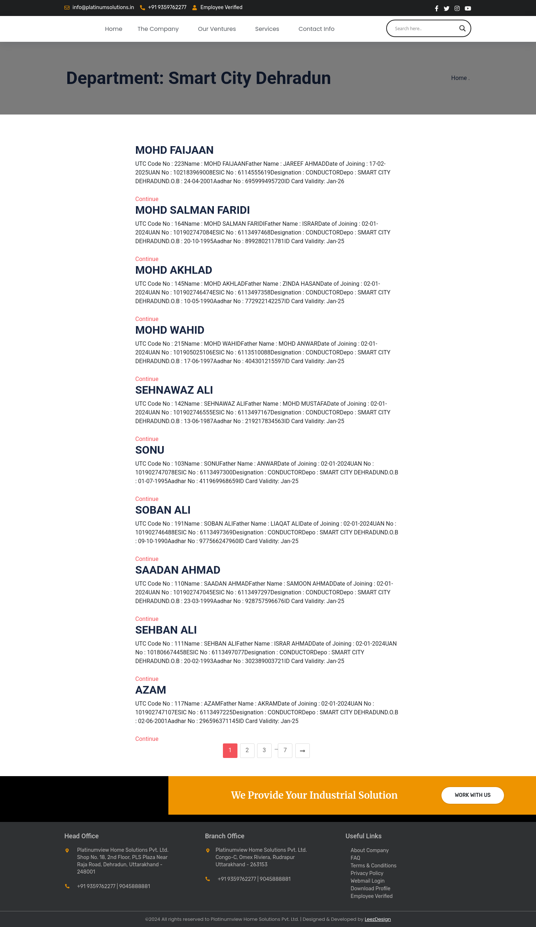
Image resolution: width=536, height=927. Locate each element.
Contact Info (317, 29)
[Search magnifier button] (462, 28)
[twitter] (446, 8)
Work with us (473, 795)
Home (114, 29)
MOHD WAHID (169, 330)
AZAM (150, 689)
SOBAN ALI (163, 509)
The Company (158, 29)
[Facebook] (437, 8)
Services (267, 29)
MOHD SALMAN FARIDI (192, 210)
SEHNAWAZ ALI (174, 390)
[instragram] (457, 8)
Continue (147, 199)
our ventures (217, 29)
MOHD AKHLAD (173, 270)
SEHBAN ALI (166, 629)
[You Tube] (468, 8)
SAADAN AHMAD (177, 569)
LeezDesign (378, 919)
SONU (149, 450)
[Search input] (425, 28)
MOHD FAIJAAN (174, 150)
